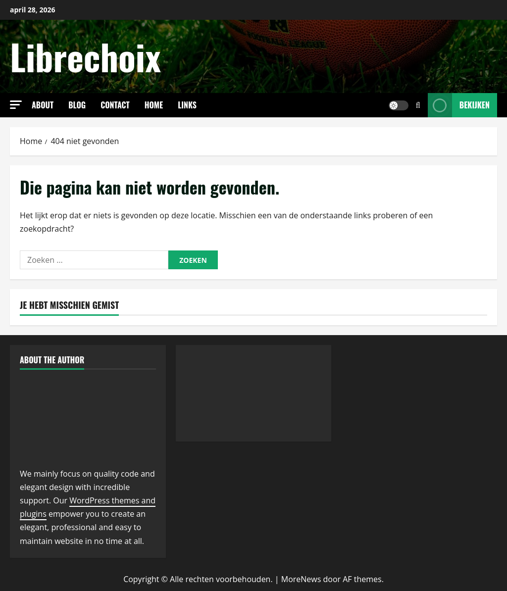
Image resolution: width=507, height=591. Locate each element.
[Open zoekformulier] (418, 105)
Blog (77, 105)
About (42, 105)
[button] (16, 104)
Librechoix (85, 56)
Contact (115, 105)
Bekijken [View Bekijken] (459, 105)
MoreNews (301, 579)
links (187, 105)
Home (154, 105)
